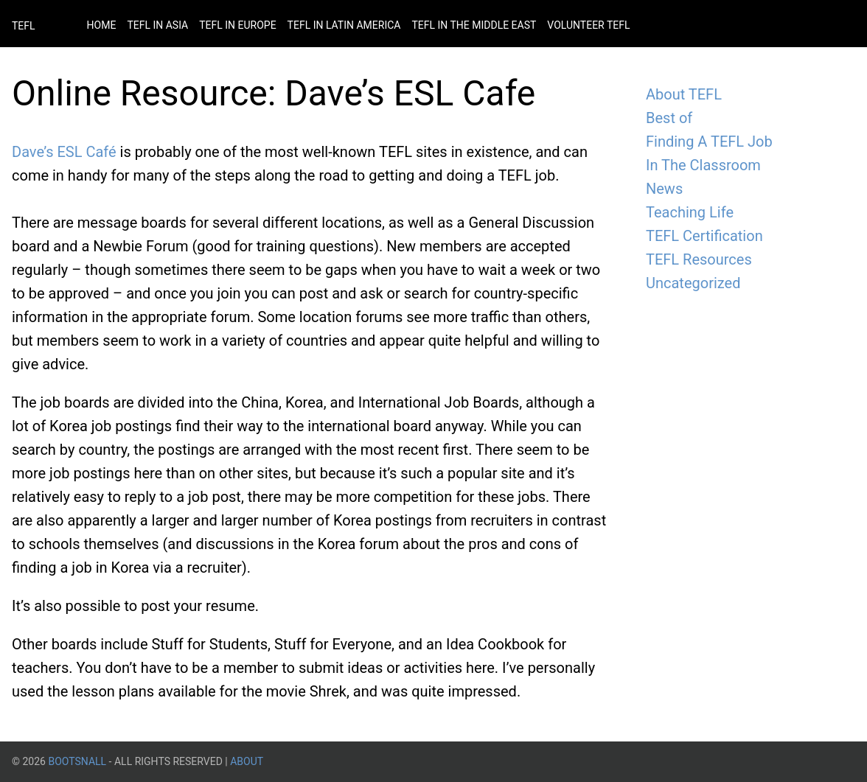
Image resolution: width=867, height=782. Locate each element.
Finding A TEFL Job (709, 141)
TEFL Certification (704, 236)
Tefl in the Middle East (473, 25)
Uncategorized (693, 283)
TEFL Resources (699, 259)
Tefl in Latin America (344, 25)
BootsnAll (77, 761)
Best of (669, 118)
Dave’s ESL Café (64, 152)
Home (101, 25)
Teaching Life (690, 212)
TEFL (23, 26)
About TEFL (684, 94)
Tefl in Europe (237, 25)
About (246, 761)
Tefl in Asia (157, 25)
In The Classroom (703, 165)
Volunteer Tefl (588, 25)
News (664, 189)
